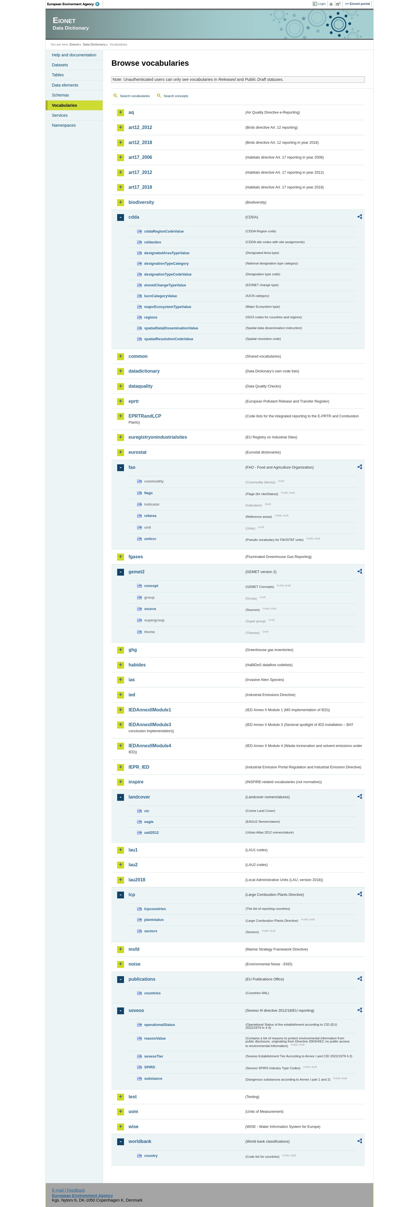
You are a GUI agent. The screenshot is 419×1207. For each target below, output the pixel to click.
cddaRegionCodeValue (164, 231)
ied (132, 694)
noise (135, 964)
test (133, 1096)
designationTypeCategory (166, 263)
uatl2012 (151, 832)
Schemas (60, 95)
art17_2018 (140, 187)
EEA (75, 4)
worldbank (140, 1141)
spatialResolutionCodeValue (168, 339)
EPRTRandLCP (145, 416)
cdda (134, 217)
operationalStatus (159, 1025)
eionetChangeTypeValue (165, 285)
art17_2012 (140, 172)
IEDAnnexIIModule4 (150, 745)
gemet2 (137, 571)
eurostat (138, 452)
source (150, 609)
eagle (149, 822)
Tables (58, 75)
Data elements (65, 85)
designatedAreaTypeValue (166, 253)
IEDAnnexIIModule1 (150, 709)
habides (137, 664)
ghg (133, 649)
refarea (150, 516)
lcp (132, 894)
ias (132, 679)
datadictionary (144, 371)
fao (132, 467)
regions (150, 317)
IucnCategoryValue (160, 296)
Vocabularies (64, 105)
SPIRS (149, 1067)
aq (131, 112)
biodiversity (141, 202)
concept (151, 586)
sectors (150, 931)
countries (152, 993)
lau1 (133, 849)
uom (133, 1111)
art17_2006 (140, 157)
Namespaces (64, 125)
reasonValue (155, 1038)
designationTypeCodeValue (168, 274)
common (138, 356)
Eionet (74, 44)
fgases (136, 556)
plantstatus (154, 919)
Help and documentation (74, 55)
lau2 (133, 864)
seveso (136, 1010)
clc (146, 811)
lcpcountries (155, 909)
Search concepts (176, 96)
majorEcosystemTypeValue (167, 307)
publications (142, 979)
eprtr (134, 401)
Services (60, 115)
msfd (134, 949)
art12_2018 (140, 142)
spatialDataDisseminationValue (171, 328)
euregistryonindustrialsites (158, 437)
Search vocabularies (135, 96)
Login (322, 3)
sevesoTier (153, 1056)
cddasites (152, 242)
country (151, 1155)
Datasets (60, 65)
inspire (136, 781)
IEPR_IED (139, 767)
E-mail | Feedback (68, 1190)
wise (134, 1126)
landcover (139, 797)
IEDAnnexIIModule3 (150, 724)
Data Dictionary (94, 44)
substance (153, 1078)
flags (148, 493)
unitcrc (150, 539)
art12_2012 (140, 127)
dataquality (140, 386)
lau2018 (137, 879)
